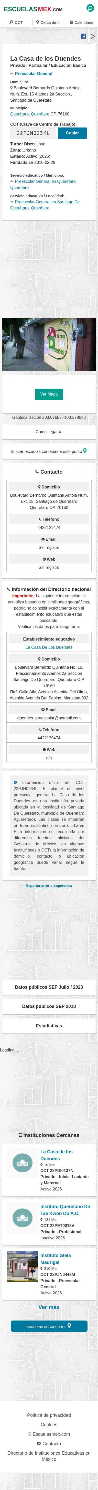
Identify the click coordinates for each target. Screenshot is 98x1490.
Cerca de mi (48, 22)
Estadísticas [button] (49, 1025)
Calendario (81, 22)
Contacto (49, 1443)
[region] (50, 269)
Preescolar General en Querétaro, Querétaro (43, 184)
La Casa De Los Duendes (49, 647)
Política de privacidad (49, 1415)
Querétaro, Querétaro (29, 114)
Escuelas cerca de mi (48, 1325)
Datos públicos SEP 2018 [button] (49, 1006)
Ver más (49, 1307)
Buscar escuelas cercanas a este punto (48, 450)
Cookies (49, 1424)
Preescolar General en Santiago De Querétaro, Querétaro (45, 205)
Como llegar (49, 432)
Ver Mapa (49, 394)
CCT (16, 22)
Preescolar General (31, 73)
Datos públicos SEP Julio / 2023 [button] (49, 987)
